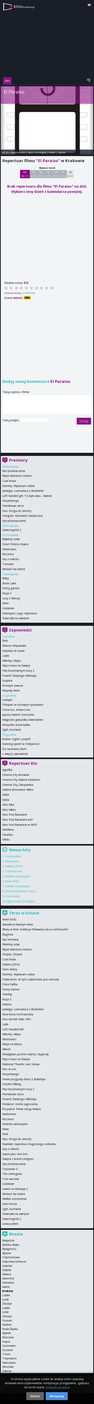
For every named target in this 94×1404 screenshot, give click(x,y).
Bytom (6, 1253)
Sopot (6, 1341)
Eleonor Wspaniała (14, 645)
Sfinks (6, 839)
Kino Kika (8, 804)
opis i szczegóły (37, 152)
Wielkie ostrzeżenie (17, 886)
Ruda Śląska (10, 1329)
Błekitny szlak (11, 944)
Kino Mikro (9, 809)
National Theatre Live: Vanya (20, 1064)
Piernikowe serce (13, 506)
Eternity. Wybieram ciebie (18, 486)
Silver (5, 603)
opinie (62, 152)
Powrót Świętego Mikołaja (19, 675)
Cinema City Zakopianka (17, 785)
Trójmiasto (9, 1358)
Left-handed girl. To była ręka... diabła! (27, 496)
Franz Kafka (9, 984)
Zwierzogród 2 (11, 530)
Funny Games (11, 989)
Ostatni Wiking (11, 1084)
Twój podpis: (11, 420)
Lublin (6, 1295)
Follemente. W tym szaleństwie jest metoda (30, 979)
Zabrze (6, 1371)
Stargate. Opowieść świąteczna (22, 515)
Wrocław (7, 1367)
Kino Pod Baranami (14, 814)
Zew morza (9, 1204)
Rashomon (12, 861)
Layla (5, 655)
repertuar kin (17, 152)
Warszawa (8, 1362)
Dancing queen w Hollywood (20, 744)
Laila (5, 1024)
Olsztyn (7, 1303)
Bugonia (7, 934)
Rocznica (8, 554)
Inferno (6, 1004)
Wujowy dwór (11, 690)
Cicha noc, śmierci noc (16, 710)
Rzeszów (8, 1337)
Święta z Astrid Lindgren (17, 1159)
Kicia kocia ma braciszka (17, 1014)
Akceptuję (57, 1396)
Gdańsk (7, 1266)
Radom (7, 1324)
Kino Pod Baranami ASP (17, 819)
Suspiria (7, 680)
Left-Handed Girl (13, 1029)
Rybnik (6, 1333)
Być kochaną (10, 939)
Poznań (7, 1320)
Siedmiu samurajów (17, 876)
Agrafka (7, 770)
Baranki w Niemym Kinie (17, 924)
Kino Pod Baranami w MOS (19, 825)
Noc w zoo (9, 1069)
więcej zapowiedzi (16, 754)
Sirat (5, 1134)
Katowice (8, 1282)
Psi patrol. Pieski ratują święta (21, 1109)
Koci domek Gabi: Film (16, 1019)
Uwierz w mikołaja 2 (15, 1189)
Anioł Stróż (12, 881)
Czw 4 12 (55, 174)
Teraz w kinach (24, 913)
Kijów (5, 800)
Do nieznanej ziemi (14, 749)
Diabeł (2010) (14, 866)
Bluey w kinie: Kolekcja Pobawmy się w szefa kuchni (35, 929)
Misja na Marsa (12, 1044)
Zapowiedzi (20, 630)
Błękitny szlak (11, 539)
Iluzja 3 (6, 593)
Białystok (8, 1240)
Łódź (5, 1299)
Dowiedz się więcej (58, 1387)
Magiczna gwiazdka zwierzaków (22, 719)
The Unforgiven (12, 1174)
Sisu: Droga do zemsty (16, 511)
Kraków (7, 1291)
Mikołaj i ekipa (11, 660)
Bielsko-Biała (10, 1245)
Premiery (18, 460)
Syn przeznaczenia (14, 521)
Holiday (7, 994)
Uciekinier (8, 608)
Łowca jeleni (13, 856)
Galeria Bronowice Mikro (17, 789)
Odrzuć (35, 1396)
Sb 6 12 (70, 174)
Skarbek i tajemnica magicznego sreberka (29, 1144)
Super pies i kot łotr (15, 1154)
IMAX (5, 794)
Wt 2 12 (40, 174)
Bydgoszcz (9, 1249)
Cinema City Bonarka (15, 775)
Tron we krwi (13, 871)
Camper (7, 700)
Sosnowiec (9, 1345)
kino (24, 6)
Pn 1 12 (33, 174)
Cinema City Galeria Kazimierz (21, 779)
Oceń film (30, 292)
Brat (5, 640)
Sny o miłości (10, 559)
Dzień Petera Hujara (15, 544)
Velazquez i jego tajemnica (19, 613)
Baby (5, 578)
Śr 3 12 (48, 174)
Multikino (8, 829)
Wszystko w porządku (16, 725)
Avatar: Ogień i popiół (16, 739)
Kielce (6, 1287)
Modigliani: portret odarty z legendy (25, 1054)
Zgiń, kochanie (11, 729)
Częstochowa (11, 1257)
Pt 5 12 (63, 174)
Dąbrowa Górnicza (14, 1261)
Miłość (6, 1049)
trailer (52, 152)
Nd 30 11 (24, 174)
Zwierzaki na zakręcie (15, 618)
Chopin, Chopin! (12, 954)
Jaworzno (8, 1278)
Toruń (6, 1354)
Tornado (8, 564)
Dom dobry (12, 896)
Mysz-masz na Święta (16, 665)
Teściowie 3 (10, 1169)
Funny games (10, 588)
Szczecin (7, 1350)
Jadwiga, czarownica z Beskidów (23, 491)
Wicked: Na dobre (13, 569)
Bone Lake (9, 583)
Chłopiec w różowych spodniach (22, 704)
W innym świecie (12, 685)
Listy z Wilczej (11, 598)
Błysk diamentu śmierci (17, 476)
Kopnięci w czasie (13, 651)
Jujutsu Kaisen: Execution (18, 714)
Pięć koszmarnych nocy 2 (18, 670)
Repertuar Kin (23, 763)
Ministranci (9, 549)
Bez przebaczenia (13, 471)
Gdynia (6, 1270)
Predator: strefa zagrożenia (20, 1104)
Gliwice (6, 1274)
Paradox (7, 834)
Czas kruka (9, 481)
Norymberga (10, 500)
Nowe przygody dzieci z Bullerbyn (24, 1079)
